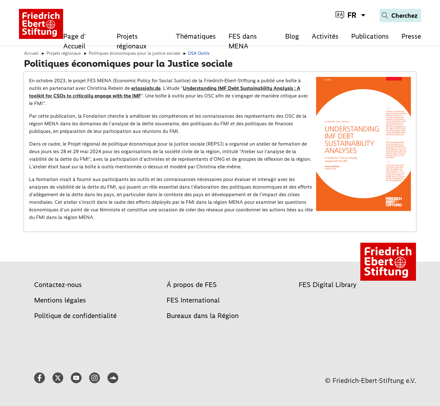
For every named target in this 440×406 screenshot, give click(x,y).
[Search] (400, 15)
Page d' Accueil (74, 41)
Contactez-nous (58, 284)
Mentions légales (60, 300)
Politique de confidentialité (75, 315)
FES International (193, 300)
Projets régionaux (132, 41)
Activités (325, 36)
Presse (411, 36)
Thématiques (196, 36)
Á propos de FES (192, 284)
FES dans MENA (243, 41)
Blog (292, 36)
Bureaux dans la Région (203, 315)
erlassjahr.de (146, 88)
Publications (370, 36)
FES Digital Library (328, 284)
